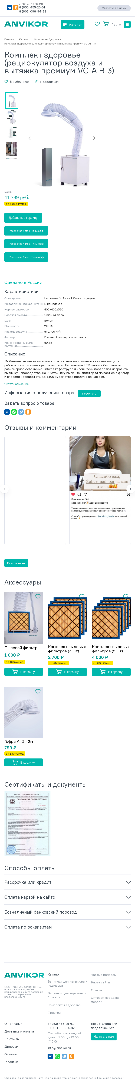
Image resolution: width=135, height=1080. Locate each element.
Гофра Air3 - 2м (18, 715)
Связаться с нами (114, 8)
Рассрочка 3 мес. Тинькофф (26, 231)
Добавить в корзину (23, 218)
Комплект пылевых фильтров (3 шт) (67, 622)
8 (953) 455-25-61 (32, 7)
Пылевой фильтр (20, 621)
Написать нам (104, 1010)
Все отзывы (16, 537)
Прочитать (89, 393)
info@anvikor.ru (59, 1021)
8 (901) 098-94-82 (32, 11)
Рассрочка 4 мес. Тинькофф (26, 243)
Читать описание (16, 384)
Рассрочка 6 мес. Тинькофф (26, 257)
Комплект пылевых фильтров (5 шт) (111, 622)
